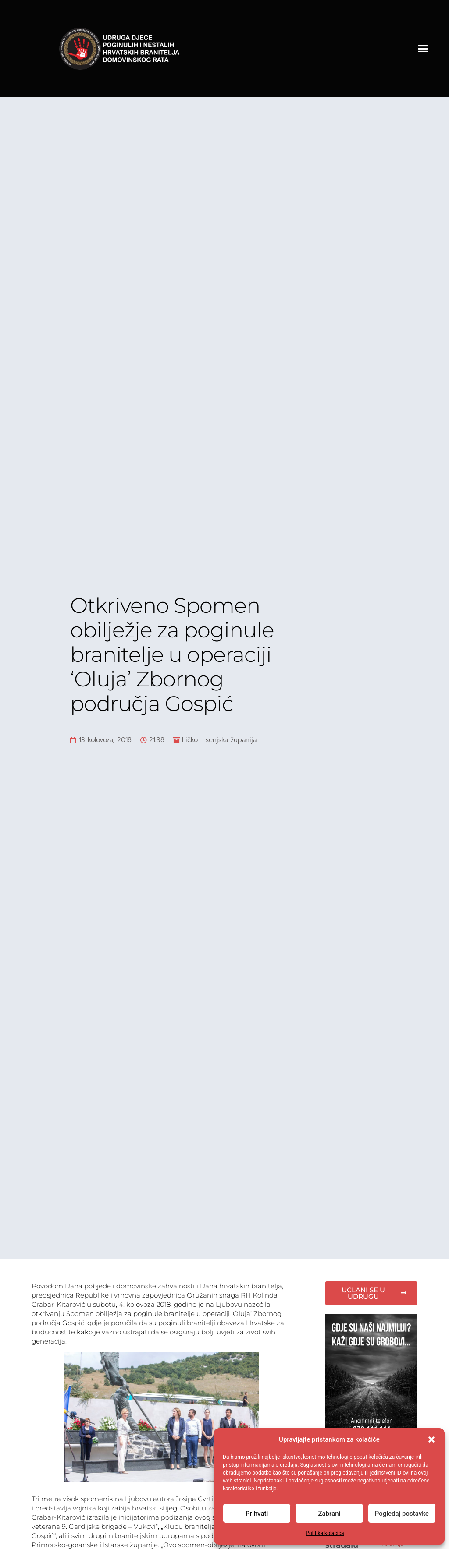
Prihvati (257, 1513)
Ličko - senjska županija (219, 740)
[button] (431, 1439)
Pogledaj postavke (402, 1513)
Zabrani (329, 1513)
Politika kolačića (325, 1533)
